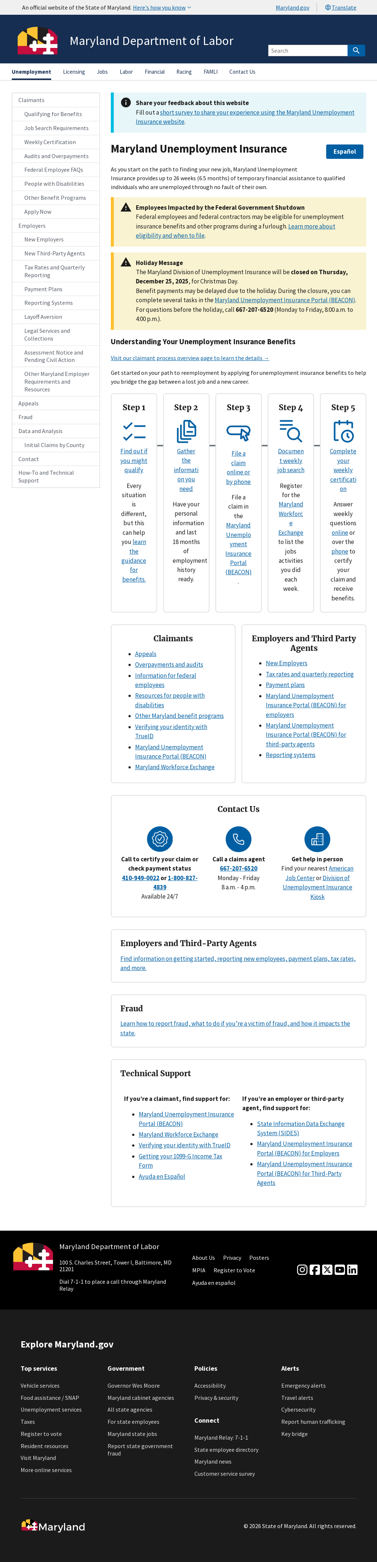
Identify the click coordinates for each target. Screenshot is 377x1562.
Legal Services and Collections (47, 334)
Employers (32, 225)
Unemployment (31, 71)
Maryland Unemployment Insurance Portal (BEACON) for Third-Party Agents (304, 1173)
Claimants (31, 100)
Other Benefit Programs (55, 197)
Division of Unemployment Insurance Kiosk (317, 887)
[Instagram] (302, 1270)
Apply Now (37, 211)
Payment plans (285, 685)
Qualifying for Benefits (53, 114)
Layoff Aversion (43, 316)
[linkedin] (352, 1270)
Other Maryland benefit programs (179, 716)
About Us (203, 1257)
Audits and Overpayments (56, 156)
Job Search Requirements (56, 128)
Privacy (232, 1257)
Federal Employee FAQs (53, 169)
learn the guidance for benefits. (133, 560)
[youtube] (340, 1270)
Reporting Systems (48, 302)
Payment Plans (43, 289)
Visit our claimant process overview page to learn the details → (190, 358)
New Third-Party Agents (54, 253)
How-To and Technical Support (46, 476)
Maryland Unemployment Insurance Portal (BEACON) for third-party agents (306, 734)
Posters (259, 1257)
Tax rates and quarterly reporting (310, 674)
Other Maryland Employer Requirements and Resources (56, 381)
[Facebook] (315, 1270)
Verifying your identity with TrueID (184, 1145)
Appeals (28, 403)
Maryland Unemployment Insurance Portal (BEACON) (285, 300)
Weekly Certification (50, 142)
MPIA (198, 1270)
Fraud (25, 417)
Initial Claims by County (54, 445)
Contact (28, 459)
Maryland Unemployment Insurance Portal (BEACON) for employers (306, 705)
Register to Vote (234, 1270)
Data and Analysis (40, 431)
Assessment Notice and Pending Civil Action (53, 356)
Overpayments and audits (169, 664)
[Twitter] (327, 1270)
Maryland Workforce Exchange (175, 767)
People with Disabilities (54, 183)
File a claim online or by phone (238, 463)
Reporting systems (291, 755)
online (340, 533)
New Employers (44, 239)
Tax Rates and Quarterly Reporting (54, 271)
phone (339, 551)
